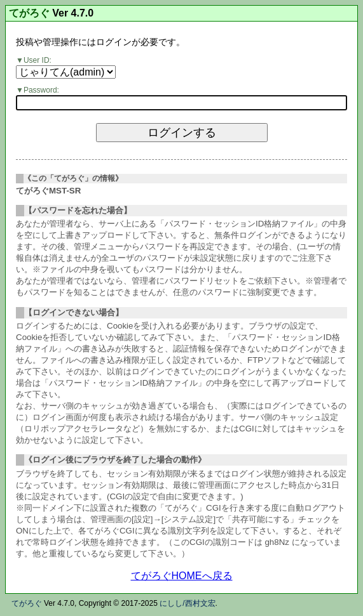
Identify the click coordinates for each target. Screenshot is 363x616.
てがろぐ (29, 13)
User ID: (37, 60)
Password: (41, 90)
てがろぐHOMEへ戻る (182, 575)
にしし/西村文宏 (187, 603)
